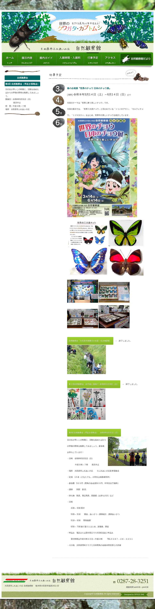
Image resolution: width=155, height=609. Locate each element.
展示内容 (27, 59)
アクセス (110, 59)
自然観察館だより (136, 59)
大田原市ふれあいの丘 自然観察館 (10, 59)
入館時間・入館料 (70, 59)
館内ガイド (46, 59)
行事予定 (93, 59)
